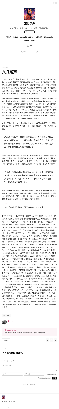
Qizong (10, 321)
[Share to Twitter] (47, 340)
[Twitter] (31, 46)
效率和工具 (38, 37)
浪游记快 (26, 40)
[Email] (28, 46)
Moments (12, 402)
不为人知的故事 (48, 37)
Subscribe (29, 32)
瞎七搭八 (8, 37)
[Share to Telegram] (55, 340)
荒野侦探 (29, 23)
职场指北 (31, 37)
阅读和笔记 (23, 37)
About (33, 40)
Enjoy (6, 340)
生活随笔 (15, 37)
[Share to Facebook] (51, 340)
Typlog (11, 407)
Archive (4, 402)
